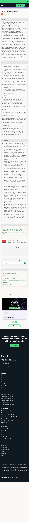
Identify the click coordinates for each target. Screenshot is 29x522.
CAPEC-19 (4, 228)
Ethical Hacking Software (7, 398)
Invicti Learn (4, 387)
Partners (3, 455)
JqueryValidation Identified (9, 273)
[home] (3, 5)
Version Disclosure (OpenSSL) (10, 275)
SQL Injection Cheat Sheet (7, 414)
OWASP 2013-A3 (6, 232)
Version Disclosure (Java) (9, 278)
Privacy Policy (8, 474)
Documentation (5, 449)
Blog (2, 375)
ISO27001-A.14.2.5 (19, 230)
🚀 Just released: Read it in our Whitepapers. (14, 2)
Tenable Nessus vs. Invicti (7, 438)
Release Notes (4, 385)
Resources (3, 453)
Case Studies (4, 383)
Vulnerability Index (5, 418)
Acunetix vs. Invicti (5, 428)
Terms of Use (4, 477)
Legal (2, 474)
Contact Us (4, 447)
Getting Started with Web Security (9, 416)
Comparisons (4, 402)
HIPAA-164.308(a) (11, 230)
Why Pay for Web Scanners (7, 412)
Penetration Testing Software (8, 394)
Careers (3, 451)
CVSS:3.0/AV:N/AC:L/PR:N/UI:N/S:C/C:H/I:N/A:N (14, 229)
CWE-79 (4, 230)
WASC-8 (4, 233)
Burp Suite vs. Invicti (6, 430)
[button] (26, 5)
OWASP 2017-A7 (14, 232)
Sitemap (17, 477)
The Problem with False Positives (9, 410)
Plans (2, 381)
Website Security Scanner (7, 396)
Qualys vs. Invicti (5, 436)
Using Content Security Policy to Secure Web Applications (11, 421)
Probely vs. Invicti (5, 434)
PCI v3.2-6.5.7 (22, 232)
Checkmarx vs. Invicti (6, 432)
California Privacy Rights (18, 474)
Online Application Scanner (7, 404)
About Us (3, 445)
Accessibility (11, 477)
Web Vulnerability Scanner (7, 400)
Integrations (4, 379)
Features (3, 377)
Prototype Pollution (7, 284)
